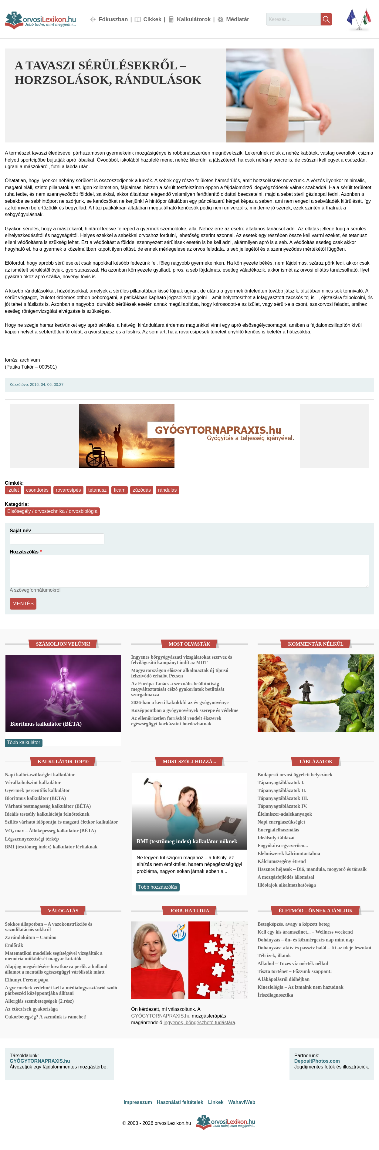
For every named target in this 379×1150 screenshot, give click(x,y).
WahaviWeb (241, 1101)
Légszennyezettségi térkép (32, 838)
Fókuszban (113, 19)
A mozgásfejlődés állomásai (286, 876)
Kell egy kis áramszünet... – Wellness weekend (305, 931)
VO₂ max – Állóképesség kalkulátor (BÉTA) (50, 830)
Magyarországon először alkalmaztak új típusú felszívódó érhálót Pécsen (179, 672)
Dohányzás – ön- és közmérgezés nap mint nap (306, 938)
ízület (13, 490)
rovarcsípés (68, 490)
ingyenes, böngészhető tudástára (199, 1022)
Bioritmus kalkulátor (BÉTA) (46, 723)
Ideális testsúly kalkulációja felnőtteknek (47, 813)
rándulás (167, 490)
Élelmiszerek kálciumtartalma (289, 852)
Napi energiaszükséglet (281, 821)
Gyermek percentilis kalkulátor (37, 789)
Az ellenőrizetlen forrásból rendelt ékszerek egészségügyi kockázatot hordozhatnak (176, 720)
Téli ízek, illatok (274, 954)
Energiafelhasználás (278, 829)
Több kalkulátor (23, 741)
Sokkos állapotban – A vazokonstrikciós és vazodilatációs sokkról (48, 926)
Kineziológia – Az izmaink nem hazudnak (300, 986)
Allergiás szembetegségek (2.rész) (39, 1000)
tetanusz (97, 490)
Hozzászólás (24, 551)
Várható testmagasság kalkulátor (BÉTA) (48, 805)
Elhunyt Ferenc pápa (27, 978)
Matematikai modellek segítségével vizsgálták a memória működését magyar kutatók (54, 955)
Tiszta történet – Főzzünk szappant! (295, 970)
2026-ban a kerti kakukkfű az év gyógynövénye (179, 701)
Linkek (216, 1101)
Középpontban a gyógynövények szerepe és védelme (184, 709)
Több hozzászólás (157, 886)
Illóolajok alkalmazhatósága (287, 884)
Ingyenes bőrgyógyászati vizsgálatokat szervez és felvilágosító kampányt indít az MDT (181, 659)
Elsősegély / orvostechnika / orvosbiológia (52, 511)
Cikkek (152, 19)
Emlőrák (14, 944)
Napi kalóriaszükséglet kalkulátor (40, 774)
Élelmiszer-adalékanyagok (285, 813)
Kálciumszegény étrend (282, 860)
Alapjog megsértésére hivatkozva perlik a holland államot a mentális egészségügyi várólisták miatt (56, 968)
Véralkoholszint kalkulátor (33, 781)
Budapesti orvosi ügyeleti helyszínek (295, 774)
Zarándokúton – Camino (30, 936)
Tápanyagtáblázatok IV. (282, 805)
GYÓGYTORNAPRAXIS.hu (160, 1015)
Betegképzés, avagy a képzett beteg (294, 923)
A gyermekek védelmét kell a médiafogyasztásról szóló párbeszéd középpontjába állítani (61, 989)
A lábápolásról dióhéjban (284, 978)
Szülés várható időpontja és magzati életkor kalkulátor (61, 821)
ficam (119, 490)
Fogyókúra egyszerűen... (283, 844)
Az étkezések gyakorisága (31, 1008)
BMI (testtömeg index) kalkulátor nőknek (187, 840)
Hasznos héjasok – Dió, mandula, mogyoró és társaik (312, 868)
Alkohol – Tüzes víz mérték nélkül (293, 962)
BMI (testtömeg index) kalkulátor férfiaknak (51, 846)
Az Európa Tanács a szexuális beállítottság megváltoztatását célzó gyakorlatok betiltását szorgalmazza (177, 688)
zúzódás (142, 490)
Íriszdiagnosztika (275, 994)
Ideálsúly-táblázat (276, 837)
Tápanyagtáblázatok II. (282, 789)
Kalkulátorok (194, 19)
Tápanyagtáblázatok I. (281, 781)
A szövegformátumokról (35, 590)
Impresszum (138, 1101)
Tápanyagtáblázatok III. (283, 797)
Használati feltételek (180, 1101)
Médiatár (237, 19)
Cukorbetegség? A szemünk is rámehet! (45, 1015)
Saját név (20, 530)
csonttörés (37, 490)
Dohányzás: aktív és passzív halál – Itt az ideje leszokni (314, 946)
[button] (300, 95)
